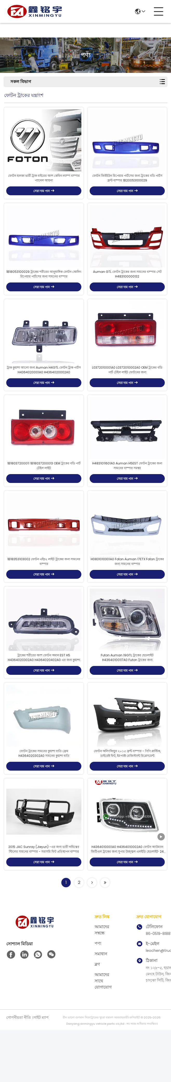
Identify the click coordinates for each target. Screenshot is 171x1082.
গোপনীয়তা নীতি (18, 1069)
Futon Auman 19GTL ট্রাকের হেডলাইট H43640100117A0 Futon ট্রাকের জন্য (127, 696)
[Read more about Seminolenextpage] (92, 934)
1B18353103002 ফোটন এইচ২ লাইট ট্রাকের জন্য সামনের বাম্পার (43, 594)
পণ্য (98, 995)
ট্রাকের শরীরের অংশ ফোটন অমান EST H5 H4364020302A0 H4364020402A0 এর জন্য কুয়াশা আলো (44, 696)
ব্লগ (97, 1016)
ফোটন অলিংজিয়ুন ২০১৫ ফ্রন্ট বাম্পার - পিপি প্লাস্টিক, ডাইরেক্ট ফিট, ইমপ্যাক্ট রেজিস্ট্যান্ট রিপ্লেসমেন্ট (127, 798)
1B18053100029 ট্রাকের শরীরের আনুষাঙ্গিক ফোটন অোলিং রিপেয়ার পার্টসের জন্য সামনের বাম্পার (43, 286)
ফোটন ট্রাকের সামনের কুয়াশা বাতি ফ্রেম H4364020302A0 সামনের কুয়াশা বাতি (43, 798)
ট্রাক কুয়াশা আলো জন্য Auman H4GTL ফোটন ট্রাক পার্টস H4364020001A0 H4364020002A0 (44, 389)
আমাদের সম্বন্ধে (102, 982)
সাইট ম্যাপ (41, 1069)
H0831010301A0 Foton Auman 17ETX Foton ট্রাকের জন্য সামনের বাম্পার (127, 594)
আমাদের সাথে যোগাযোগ (103, 1033)
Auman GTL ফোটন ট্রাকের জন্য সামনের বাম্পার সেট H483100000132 (127, 286)
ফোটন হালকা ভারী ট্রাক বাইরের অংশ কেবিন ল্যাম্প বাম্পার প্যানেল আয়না (44, 184)
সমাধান (101, 1006)
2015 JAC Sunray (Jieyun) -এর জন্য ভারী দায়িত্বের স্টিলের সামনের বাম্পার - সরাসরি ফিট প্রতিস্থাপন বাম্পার (43, 901)
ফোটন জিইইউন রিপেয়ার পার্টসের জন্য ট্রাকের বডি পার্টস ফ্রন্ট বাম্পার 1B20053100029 (127, 184)
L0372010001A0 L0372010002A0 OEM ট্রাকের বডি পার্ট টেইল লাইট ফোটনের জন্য (127, 389)
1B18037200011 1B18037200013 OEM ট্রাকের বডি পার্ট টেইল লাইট (44, 491)
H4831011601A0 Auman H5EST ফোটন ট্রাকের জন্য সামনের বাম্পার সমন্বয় (127, 491)
